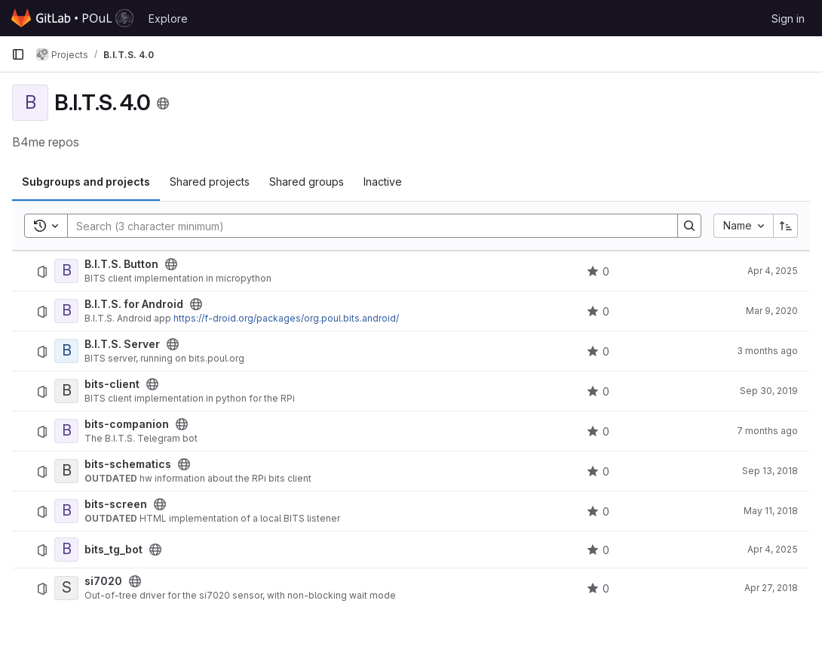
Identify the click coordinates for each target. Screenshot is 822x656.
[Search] (365, 226)
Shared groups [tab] (306, 181)
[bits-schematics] (66, 471)
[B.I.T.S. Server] (66, 351)
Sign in (788, 18)
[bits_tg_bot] (66, 549)
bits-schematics (127, 464)
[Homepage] (72, 18)
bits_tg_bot (113, 550)
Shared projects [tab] (210, 181)
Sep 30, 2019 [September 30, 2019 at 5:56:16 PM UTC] (769, 390)
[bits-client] (66, 391)
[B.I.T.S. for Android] (66, 311)
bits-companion (126, 424)
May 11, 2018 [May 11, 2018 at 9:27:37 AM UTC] (771, 510)
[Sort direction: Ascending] (786, 226)
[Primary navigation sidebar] (18, 54)
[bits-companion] (66, 431)
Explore (168, 18)
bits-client (112, 384)
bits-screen (115, 504)
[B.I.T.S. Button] (66, 271)
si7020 (103, 581)
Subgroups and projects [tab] (86, 181)
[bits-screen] (66, 511)
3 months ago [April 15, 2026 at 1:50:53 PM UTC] (767, 350)
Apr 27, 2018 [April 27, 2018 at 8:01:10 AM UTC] (771, 587)
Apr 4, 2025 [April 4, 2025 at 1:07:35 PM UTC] (772, 549)
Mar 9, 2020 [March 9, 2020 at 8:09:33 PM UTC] (772, 310)
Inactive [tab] (382, 181)
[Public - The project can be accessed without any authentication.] (171, 264)
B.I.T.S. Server (122, 344)
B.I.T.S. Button (121, 264)
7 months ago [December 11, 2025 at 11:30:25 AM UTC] (767, 430)
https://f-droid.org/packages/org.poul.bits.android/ (286, 318)
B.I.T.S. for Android (133, 304)
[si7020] (66, 588)
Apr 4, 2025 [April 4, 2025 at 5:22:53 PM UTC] (772, 270)
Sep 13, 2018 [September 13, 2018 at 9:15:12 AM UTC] (770, 470)
